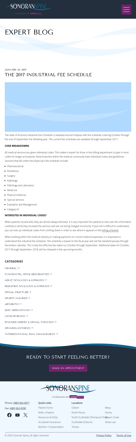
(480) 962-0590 (18, 408)
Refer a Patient (46, 412)
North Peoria (78, 412)
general (11, 268)
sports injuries (16, 298)
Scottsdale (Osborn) (82, 422)
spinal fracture (16, 292)
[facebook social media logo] (9, 415)
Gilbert (75, 407)
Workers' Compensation (51, 427)
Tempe (75, 427)
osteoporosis (15, 316)
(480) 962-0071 (21, 403)
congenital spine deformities (27, 274)
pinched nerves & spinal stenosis (29, 322)
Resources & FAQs (48, 417)
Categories (14, 261)
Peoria (108, 412)
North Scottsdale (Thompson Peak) (90, 417)
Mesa (108, 407)
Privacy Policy (104, 435)
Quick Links (44, 403)
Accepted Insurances (49, 422)
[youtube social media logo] (17, 415)
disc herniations (17, 310)
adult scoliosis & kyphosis (24, 280)
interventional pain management (30, 334)
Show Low (110, 422)
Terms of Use (123, 435)
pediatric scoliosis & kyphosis (27, 286)
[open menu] (126, 9)
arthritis (12, 304)
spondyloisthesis (17, 328)
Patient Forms (45, 407)
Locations (77, 403)
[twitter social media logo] (25, 415)
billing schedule (110, 230)
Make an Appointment (68, 368)
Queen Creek (112, 417)
